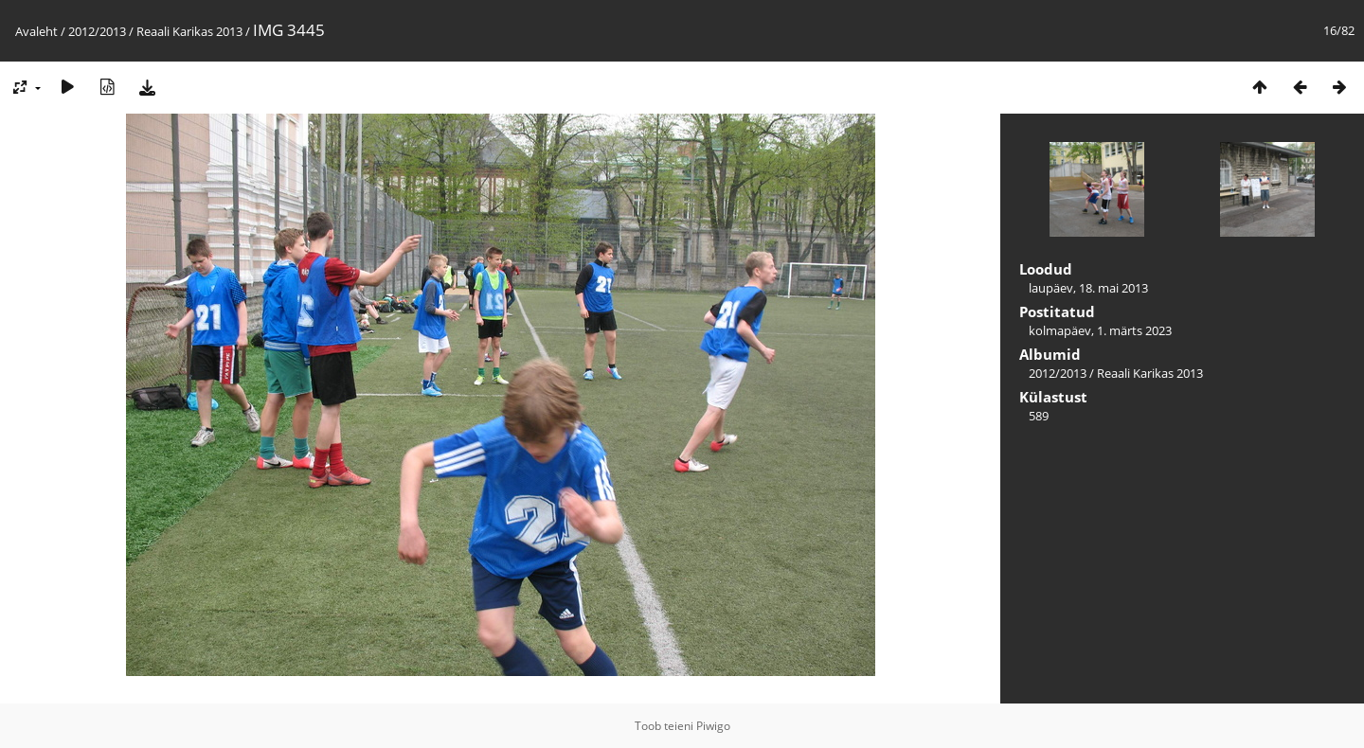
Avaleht (36, 31)
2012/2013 (97, 31)
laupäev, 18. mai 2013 (1088, 287)
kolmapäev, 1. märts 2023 (1100, 330)
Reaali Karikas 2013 (189, 31)
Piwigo (713, 726)
